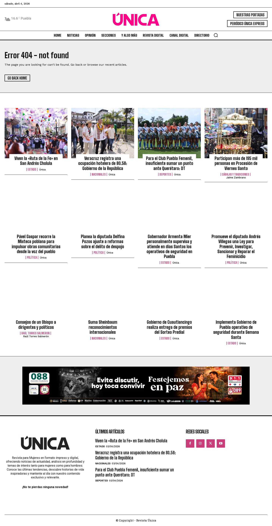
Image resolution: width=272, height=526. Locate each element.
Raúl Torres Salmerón (36, 336)
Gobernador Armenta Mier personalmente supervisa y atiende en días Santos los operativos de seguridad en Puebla (169, 246)
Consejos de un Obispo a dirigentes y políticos (36, 325)
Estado (32, 169)
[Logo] (136, 19)
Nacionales (99, 174)
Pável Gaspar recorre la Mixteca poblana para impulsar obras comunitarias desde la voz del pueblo (36, 244)
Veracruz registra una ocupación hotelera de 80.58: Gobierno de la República (102, 163)
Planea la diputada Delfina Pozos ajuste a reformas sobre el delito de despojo (103, 241)
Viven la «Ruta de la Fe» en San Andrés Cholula (36, 161)
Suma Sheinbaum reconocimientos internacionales (102, 327)
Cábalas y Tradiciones (235, 174)
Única (42, 169)
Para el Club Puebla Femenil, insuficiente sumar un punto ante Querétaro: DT (169, 163)
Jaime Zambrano (236, 177)
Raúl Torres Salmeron (35, 333)
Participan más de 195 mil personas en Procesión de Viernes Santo (236, 163)
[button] (215, 35)
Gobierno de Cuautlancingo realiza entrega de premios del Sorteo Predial (169, 327)
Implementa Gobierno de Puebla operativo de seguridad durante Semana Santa (236, 330)
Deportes (165, 174)
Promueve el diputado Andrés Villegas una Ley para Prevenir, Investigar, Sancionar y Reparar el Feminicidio (236, 246)
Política (32, 257)
